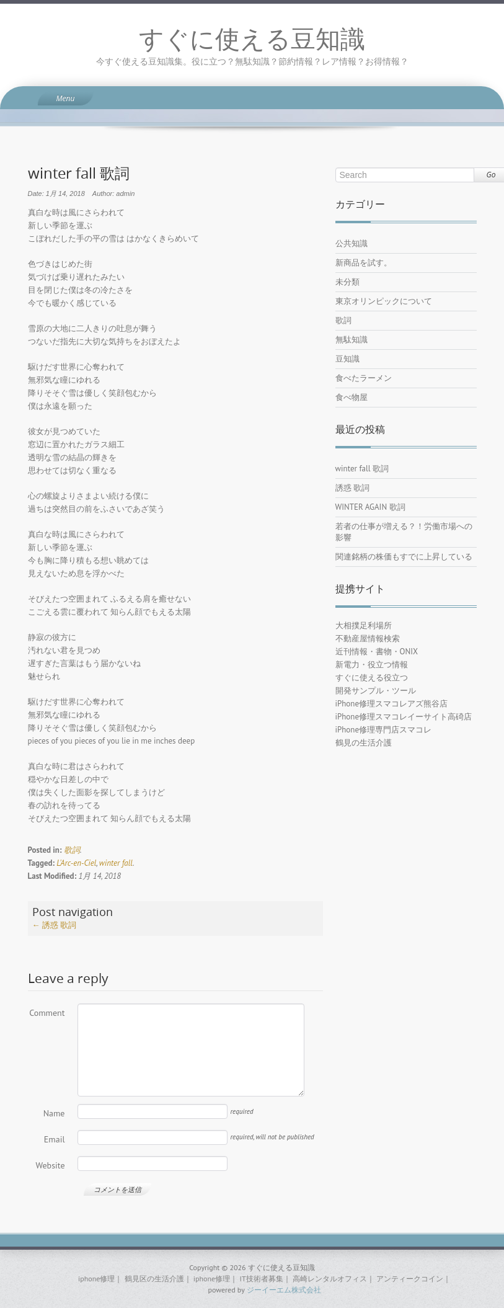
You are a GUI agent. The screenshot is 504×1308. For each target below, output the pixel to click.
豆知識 (347, 359)
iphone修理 (96, 1278)
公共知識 (351, 243)
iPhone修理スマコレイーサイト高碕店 (403, 716)
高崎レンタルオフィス (330, 1278)
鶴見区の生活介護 (154, 1278)
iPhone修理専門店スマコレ (383, 729)
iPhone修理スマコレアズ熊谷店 (391, 703)
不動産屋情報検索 (367, 638)
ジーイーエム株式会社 (284, 1289)
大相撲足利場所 (363, 625)
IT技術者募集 (261, 1278)
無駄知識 (351, 339)
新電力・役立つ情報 (371, 664)
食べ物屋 (351, 397)
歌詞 (72, 850)
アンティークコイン (409, 1278)
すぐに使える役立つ (371, 677)
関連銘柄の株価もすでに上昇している (403, 556)
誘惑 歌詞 (54, 925)
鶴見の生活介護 (363, 742)
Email (54, 1139)
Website (49, 1165)
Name (54, 1113)
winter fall (116, 863)
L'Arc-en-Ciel (76, 863)
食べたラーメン (363, 378)
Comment (46, 1012)
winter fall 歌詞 (362, 468)
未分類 (347, 282)
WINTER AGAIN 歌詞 (370, 507)
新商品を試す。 (363, 262)
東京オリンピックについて (383, 301)
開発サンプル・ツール (375, 690)
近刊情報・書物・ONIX (376, 651)
